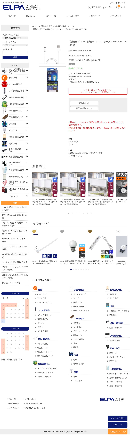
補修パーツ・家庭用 (81, 310)
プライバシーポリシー (33, 404)
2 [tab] (72, 213)
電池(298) (13, 144)
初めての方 (30, 16)
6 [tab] (87, 213)
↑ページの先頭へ (117, 418)
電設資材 (76, 323)
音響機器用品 (42, 319)
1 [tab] (68, 213)
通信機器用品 (46, 26)
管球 (75, 360)
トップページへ (117, 425)
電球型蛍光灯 (78, 364)
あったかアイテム (44, 302)
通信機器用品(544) (16, 97)
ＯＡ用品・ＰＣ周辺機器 (47, 368)
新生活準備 (41, 298)
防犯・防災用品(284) (15, 163)
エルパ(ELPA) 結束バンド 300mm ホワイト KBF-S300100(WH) (44, 262)
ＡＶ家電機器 (42, 331)
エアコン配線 (78, 339)
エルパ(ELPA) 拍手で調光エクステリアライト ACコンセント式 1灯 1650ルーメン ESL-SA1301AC (100, 202)
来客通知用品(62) (16, 157)
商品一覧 (12, 16)
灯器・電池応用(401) (15, 150)
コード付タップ (79, 294)
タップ (76, 298)
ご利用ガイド (94, 16)
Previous (36, 191)
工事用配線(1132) (16, 117)
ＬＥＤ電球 (77, 381)
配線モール (77, 335)
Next (123, 191)
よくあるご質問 (72, 16)
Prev (36, 248)
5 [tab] (83, 213)
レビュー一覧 (50, 16)
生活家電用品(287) (16, 170)
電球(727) (13, 130)
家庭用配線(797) (15, 111)
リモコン (40, 323)
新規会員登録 (97, 7)
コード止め (77, 327)
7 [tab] (91, 213)
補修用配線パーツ (80, 306)
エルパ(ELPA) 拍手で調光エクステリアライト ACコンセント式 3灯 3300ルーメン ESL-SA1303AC (44, 202)
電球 (75, 377)
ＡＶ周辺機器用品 (44, 315)
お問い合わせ (115, 16)
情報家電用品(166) (16, 104)
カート (122, 7)
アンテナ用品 (42, 344)
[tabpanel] (45, 188)
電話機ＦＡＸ (42, 348)
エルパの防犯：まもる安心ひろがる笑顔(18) (17, 71)
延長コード (77, 302)
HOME (35, 26)
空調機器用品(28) (16, 177)
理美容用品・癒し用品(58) (17, 183)
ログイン (108, 7)
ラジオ (40, 327)
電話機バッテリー (44, 352)
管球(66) (12, 124)
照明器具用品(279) (16, 137)
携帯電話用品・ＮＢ (63, 26)
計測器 (76, 347)
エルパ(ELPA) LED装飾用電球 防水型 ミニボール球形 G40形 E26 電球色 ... (73, 262)
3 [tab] (76, 213)
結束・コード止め (80, 331)
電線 (75, 343)
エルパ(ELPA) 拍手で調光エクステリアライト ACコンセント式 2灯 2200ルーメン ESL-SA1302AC (72, 202)
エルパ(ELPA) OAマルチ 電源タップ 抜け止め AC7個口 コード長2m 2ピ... (100, 262)
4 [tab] (80, 213)
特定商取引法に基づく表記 (35, 408)
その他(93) (13, 196)
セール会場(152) (15, 84)
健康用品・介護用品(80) (17, 190)
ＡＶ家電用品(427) (16, 91)
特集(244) (13, 78)
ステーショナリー (44, 377)
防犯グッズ (41, 294)
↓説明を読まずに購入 (117, 432)
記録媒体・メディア (45, 373)
